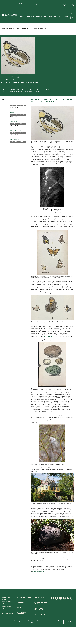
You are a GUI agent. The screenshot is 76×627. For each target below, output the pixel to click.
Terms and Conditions (39, 609)
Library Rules (40, 614)
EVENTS (39, 16)
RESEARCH (30, 16)
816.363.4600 (5, 616)
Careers (20, 602)
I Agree (68, 621)
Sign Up (64, 5)
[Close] (73, 5)
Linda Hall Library (7, 28)
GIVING (57, 16)
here (35, 471)
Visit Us (20, 607)
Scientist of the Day (25, 28)
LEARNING (48, 16)
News (16, 28)
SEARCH (65, 16)
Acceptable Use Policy (40, 603)
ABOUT (21, 16)
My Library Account (21, 613)
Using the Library (24, 597)
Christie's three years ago (49, 336)
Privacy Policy (40, 597)
